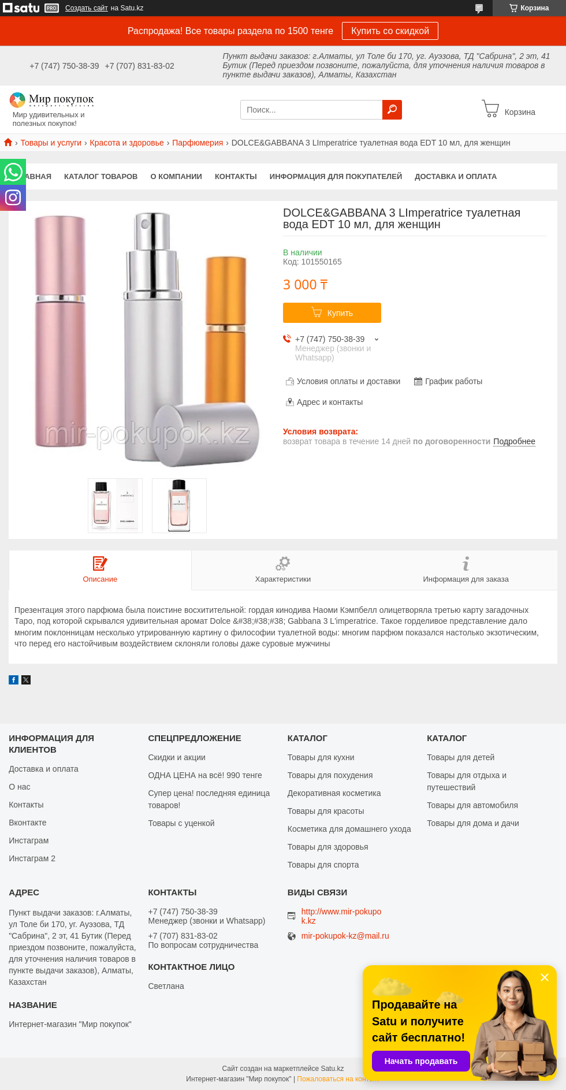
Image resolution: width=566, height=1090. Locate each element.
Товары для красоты (326, 811)
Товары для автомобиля (472, 805)
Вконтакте (28, 822)
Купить (340, 313)
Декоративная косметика (334, 793)
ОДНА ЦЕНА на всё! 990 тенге (205, 775)
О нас (19, 786)
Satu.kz (332, 1069)
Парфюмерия (197, 142)
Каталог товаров (100, 176)
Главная (33, 176)
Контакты (236, 176)
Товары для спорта (323, 864)
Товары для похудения (330, 775)
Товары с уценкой (181, 823)
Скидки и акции (176, 757)
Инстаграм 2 (32, 858)
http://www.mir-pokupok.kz (341, 916)
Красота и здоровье (127, 142)
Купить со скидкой (390, 31)
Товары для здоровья (328, 846)
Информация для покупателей (336, 176)
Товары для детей (460, 757)
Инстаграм (29, 840)
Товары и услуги (50, 142)
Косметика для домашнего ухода (349, 829)
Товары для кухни (321, 757)
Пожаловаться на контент (338, 1079)
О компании (176, 176)
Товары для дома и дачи (473, 823)
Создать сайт (86, 8)
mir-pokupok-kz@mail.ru (345, 936)
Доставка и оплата (456, 176)
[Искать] (392, 110)
